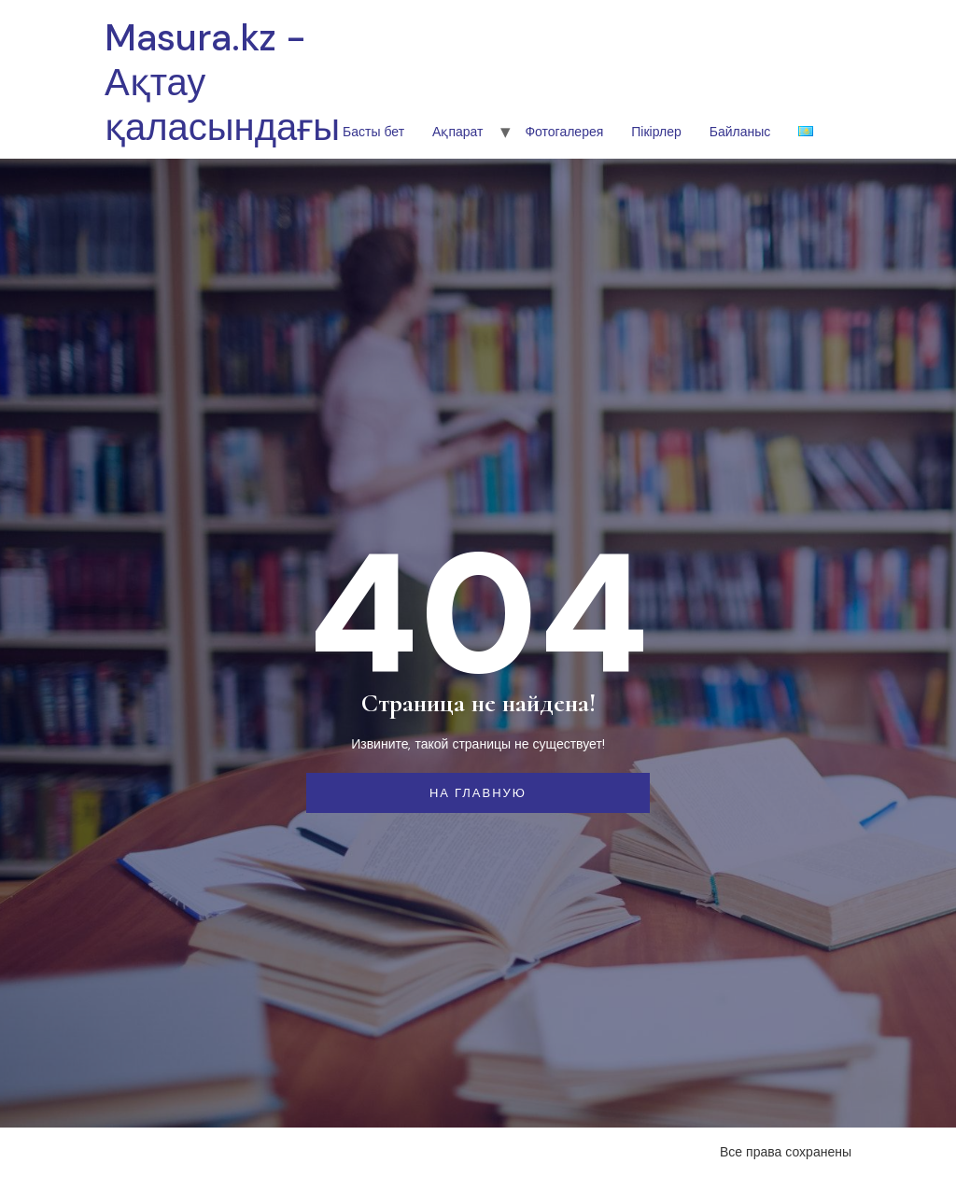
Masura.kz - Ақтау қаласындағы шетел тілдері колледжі (222, 149)
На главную (478, 793)
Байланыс (740, 131)
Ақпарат (457, 131)
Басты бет (373, 131)
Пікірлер (656, 131)
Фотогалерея (564, 131)
